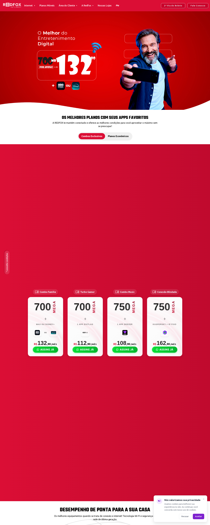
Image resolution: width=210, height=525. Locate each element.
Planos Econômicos (118, 136)
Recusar (185, 516)
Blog (117, 5)
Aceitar (198, 516)
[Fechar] (203, 499)
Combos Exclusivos (91, 136)
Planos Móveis (47, 5)
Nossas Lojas (105, 5)
